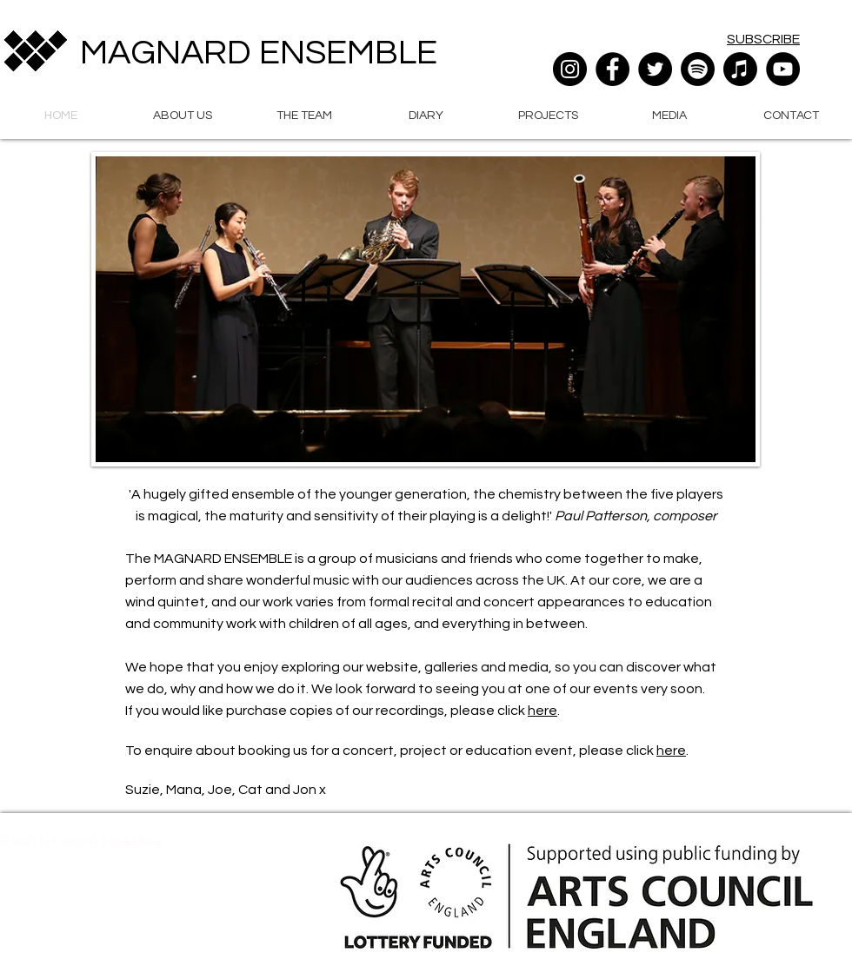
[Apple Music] (740, 69)
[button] (182, 113)
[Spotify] (698, 69)
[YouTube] (783, 69)
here (542, 711)
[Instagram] (570, 69)
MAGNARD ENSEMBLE (258, 52)
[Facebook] (612, 69)
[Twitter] (655, 69)
